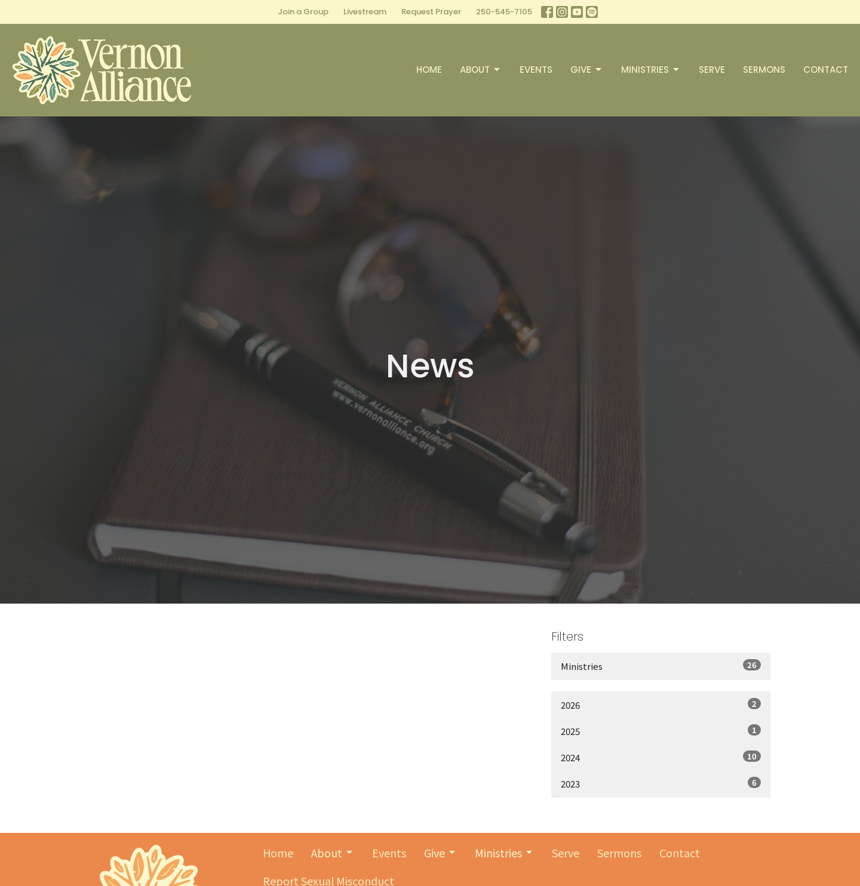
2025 (661, 730)
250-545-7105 (504, 11)
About (481, 69)
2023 (661, 783)
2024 (661, 757)
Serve (712, 69)
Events (536, 69)
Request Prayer (431, 11)
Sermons (764, 69)
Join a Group (303, 11)
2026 (661, 704)
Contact (825, 69)
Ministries (651, 69)
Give (586, 69)
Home (429, 69)
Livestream (364, 11)
